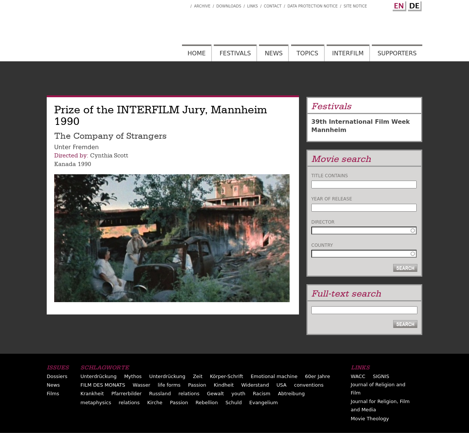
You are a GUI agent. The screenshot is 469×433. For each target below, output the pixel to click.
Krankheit (92, 393)
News (274, 53)
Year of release (331, 199)
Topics (307, 53)
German (413, 5)
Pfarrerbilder (126, 393)
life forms (169, 385)
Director (322, 222)
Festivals (235, 53)
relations (188, 393)
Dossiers (57, 376)
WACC (358, 376)
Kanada (65, 164)
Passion (197, 385)
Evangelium (263, 402)
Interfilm (348, 53)
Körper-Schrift (226, 376)
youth (238, 393)
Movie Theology (370, 418)
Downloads (228, 6)
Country (322, 245)
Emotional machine (274, 376)
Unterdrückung (98, 376)
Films (53, 393)
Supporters (397, 53)
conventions (309, 385)
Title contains (329, 175)
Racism (262, 393)
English (398, 5)
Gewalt (215, 393)
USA (282, 385)
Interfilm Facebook (184, 4)
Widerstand (255, 385)
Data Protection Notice (312, 6)
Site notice (355, 6)
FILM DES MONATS (102, 385)
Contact (272, 6)
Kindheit (224, 385)
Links (252, 6)
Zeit (198, 376)
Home (197, 53)
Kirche (155, 402)
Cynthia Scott (109, 155)
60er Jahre (317, 376)
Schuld (233, 402)
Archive (202, 6)
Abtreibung (291, 393)
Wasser (141, 385)
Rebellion (206, 402)
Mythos (133, 376)
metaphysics (95, 402)
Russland (160, 393)
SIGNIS (381, 376)
